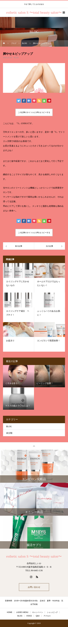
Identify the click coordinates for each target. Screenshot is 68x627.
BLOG (16, 58)
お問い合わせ (34, 587)
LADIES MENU (22, 612)
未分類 (9, 433)
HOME (9, 612)
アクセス (47, 616)
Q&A (38, 616)
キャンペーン (37, 612)
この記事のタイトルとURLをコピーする (34, 112)
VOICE (29, 616)
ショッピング (52, 612)
